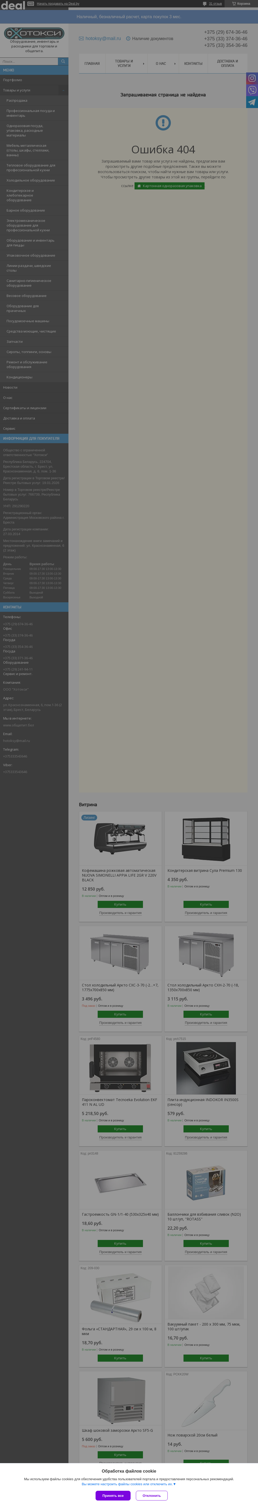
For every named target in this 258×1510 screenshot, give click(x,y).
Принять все (113, 1496)
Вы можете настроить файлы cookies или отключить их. (127, 1484)
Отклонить (152, 1496)
